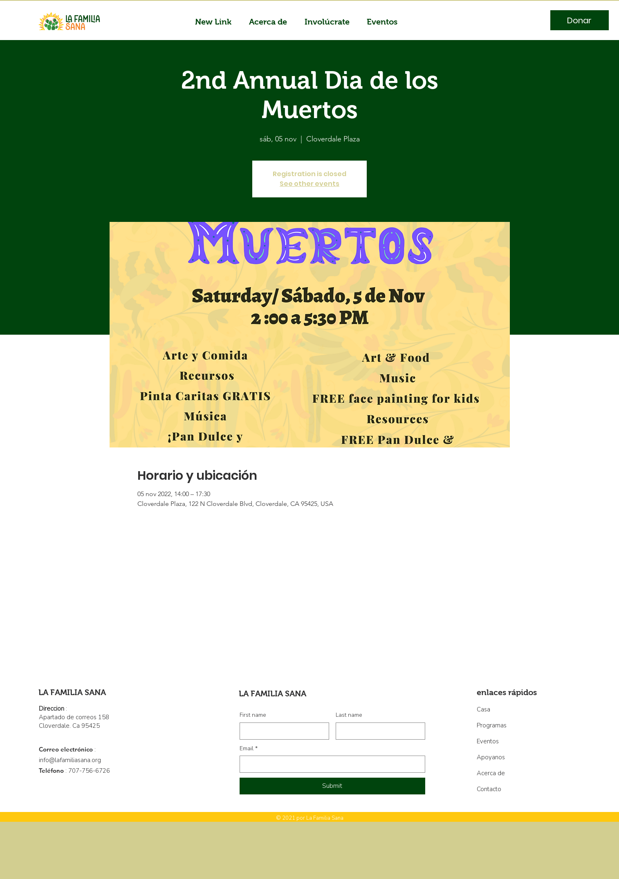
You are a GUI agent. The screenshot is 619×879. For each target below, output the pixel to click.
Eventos (488, 741)
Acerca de (491, 773)
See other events (309, 183)
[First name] (282, 731)
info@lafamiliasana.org (70, 760)
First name (253, 715)
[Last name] (378, 731)
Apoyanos (491, 757)
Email (249, 749)
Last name (349, 715)
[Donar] (579, 20)
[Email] (330, 764)
